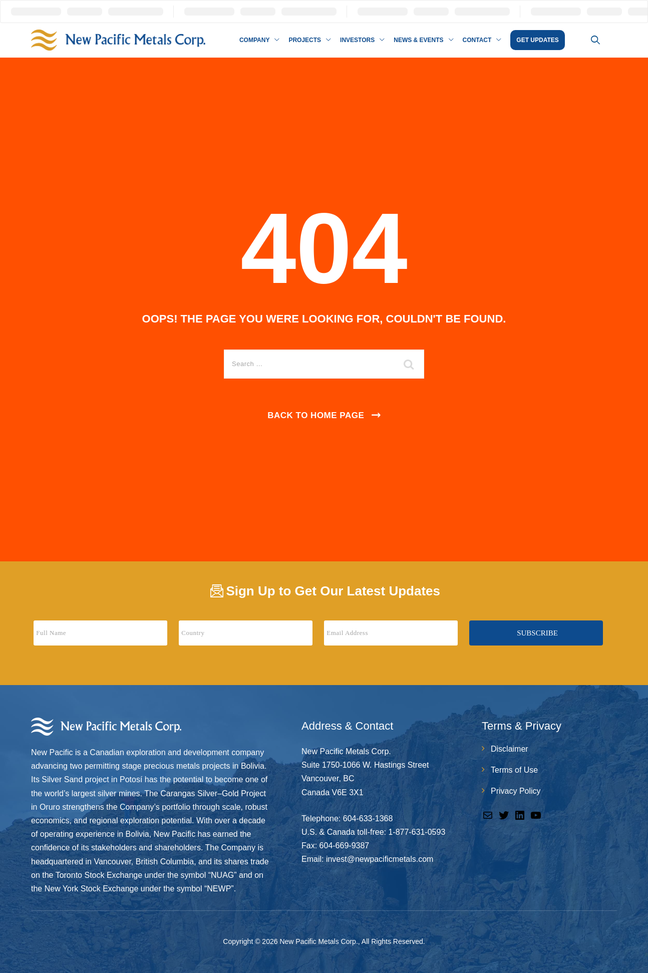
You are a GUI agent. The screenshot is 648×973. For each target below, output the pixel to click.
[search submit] (409, 364)
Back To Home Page (315, 415)
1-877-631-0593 (416, 832)
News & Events (418, 40)
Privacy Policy (516, 791)
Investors (357, 40)
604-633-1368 (368, 818)
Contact (477, 40)
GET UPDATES (537, 40)
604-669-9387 (344, 845)
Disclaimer (509, 749)
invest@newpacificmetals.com (380, 859)
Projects (304, 40)
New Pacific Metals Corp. (318, 941)
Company (254, 40)
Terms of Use (514, 770)
